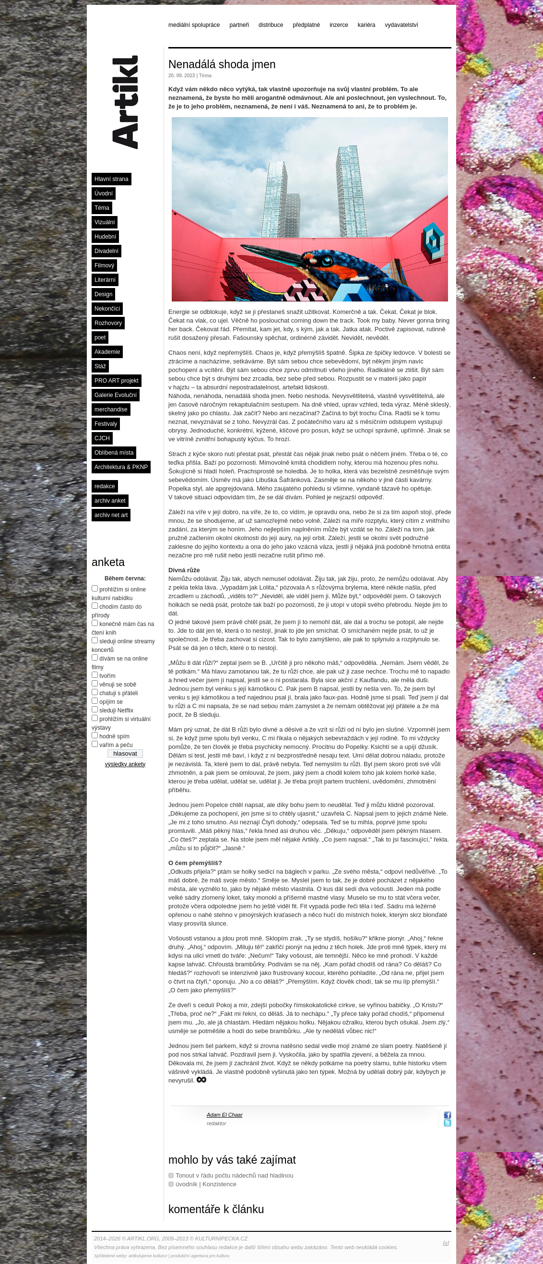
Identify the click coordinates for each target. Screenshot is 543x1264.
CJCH (102, 438)
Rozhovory (108, 323)
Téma (101, 208)
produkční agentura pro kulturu (200, 1255)
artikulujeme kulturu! (148, 1255)
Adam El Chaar (225, 1115)
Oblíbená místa (113, 452)
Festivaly (105, 424)
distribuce (271, 25)
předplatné (306, 25)
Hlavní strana (111, 179)
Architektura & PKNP (121, 467)
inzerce (339, 25)
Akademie (107, 352)
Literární (105, 280)
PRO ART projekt (116, 380)
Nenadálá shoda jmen (222, 64)
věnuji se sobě (117, 684)
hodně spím (114, 736)
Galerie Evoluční (115, 395)
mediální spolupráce (194, 25)
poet (100, 337)
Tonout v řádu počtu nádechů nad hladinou (235, 1175)
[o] (446, 1243)
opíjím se (111, 701)
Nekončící (107, 308)
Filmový (104, 265)
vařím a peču (115, 745)
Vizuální (104, 222)
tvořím (107, 676)
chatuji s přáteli (118, 693)
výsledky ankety (125, 764)
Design (103, 294)
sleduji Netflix (116, 710)
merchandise (111, 409)
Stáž (100, 366)
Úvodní (103, 193)
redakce (104, 486)
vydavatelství (401, 25)
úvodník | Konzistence (206, 1184)
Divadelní (106, 251)
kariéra (367, 25)
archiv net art (111, 515)
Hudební (105, 236)
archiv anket (110, 500)
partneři (239, 25)
